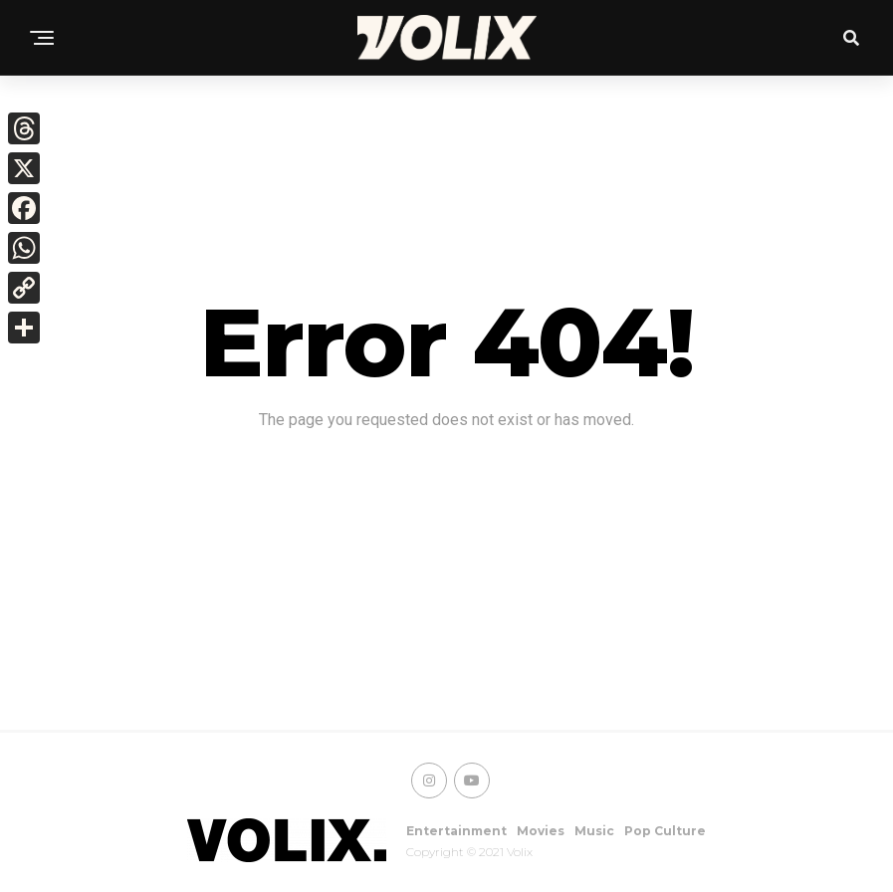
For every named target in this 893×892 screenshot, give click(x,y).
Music (594, 830)
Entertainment (456, 830)
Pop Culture (665, 830)
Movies (540, 830)
